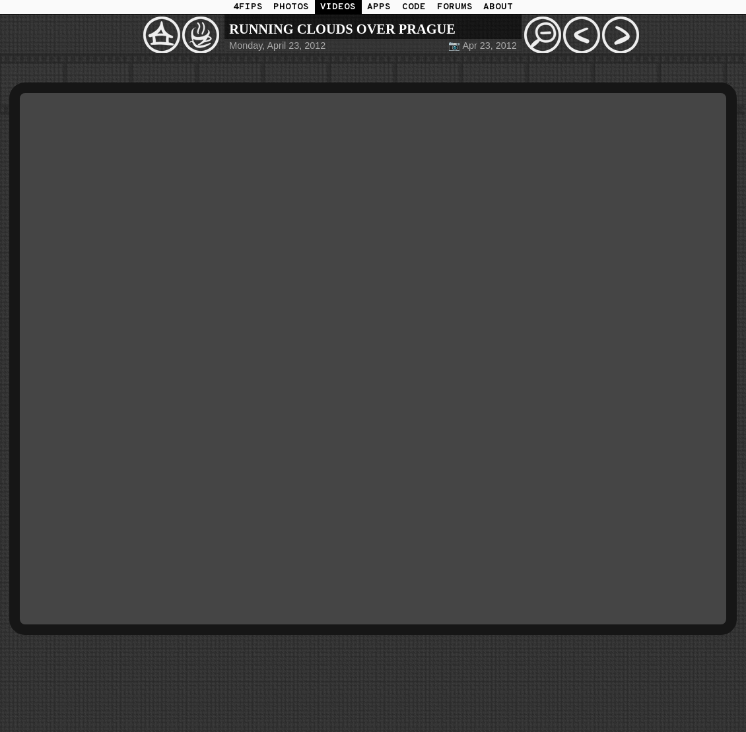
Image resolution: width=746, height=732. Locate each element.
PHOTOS (291, 7)
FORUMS (455, 7)
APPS (379, 7)
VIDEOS (338, 7)
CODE (414, 7)
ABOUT (498, 7)
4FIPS (248, 7)
